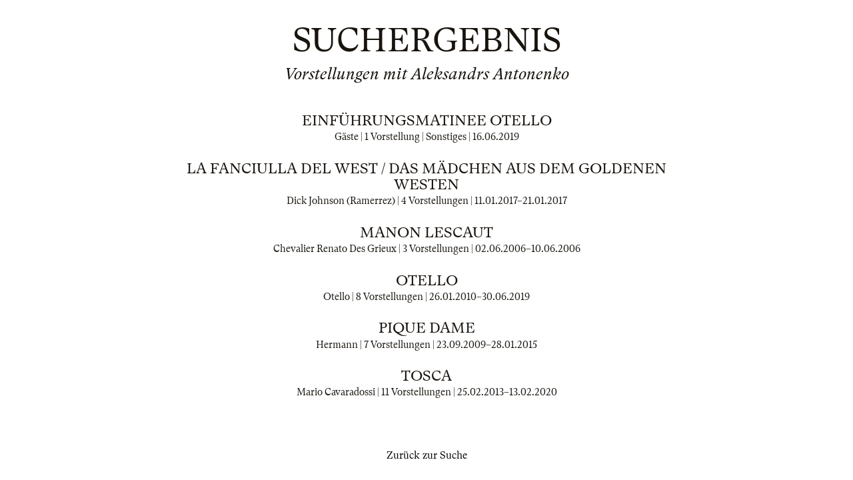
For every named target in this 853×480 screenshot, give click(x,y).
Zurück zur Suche (427, 455)
